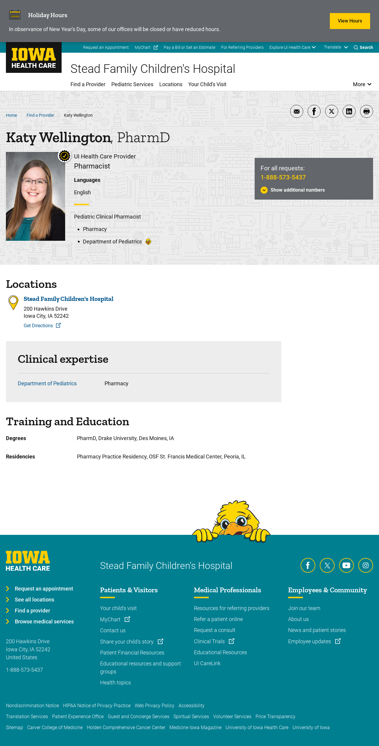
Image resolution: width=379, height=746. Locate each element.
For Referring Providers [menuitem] (242, 47)
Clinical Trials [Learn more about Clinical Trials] (210, 641)
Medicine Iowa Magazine (195, 727)
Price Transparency (276, 716)
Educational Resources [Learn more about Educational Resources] (220, 652)
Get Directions (38, 325)
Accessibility (192, 705)
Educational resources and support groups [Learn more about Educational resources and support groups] (140, 667)
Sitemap (14, 727)
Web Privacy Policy (154, 705)
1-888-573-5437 (283, 177)
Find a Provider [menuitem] (87, 84)
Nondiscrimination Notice (32, 705)
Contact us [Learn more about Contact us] (113, 630)
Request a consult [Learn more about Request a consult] (214, 630)
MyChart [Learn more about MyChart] (111, 619)
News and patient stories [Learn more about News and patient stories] (317, 630)
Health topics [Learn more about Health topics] (115, 682)
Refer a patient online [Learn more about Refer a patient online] (218, 619)
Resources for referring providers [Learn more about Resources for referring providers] (231, 608)
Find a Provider (40, 115)
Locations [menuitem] (170, 84)
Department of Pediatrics (47, 383)
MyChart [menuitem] (143, 47)
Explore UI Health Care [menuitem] (289, 47)
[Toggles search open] (363, 47)
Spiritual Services (191, 716)
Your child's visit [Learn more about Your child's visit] (118, 608)
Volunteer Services (232, 716)
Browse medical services (44, 621)
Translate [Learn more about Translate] (332, 47)
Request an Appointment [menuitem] (106, 47)
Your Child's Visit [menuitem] (207, 84)
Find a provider (32, 610)
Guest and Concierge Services (138, 716)
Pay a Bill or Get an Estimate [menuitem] (189, 47)
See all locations (34, 599)
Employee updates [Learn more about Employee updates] (310, 641)
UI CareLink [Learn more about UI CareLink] (207, 663)
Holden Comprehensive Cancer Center (126, 727)
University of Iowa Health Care (257, 727)
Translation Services (27, 716)
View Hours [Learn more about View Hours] (350, 21)
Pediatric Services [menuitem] (132, 84)
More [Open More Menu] (359, 84)
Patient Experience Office (78, 716)
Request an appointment (44, 588)
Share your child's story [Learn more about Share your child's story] (127, 641)
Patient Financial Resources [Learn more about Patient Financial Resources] (132, 652)
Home (11, 115)
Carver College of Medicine (55, 727)
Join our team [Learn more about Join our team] (304, 608)
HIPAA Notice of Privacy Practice (97, 705)
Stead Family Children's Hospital (68, 298)
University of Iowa (311, 727)
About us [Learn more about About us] (298, 619)
